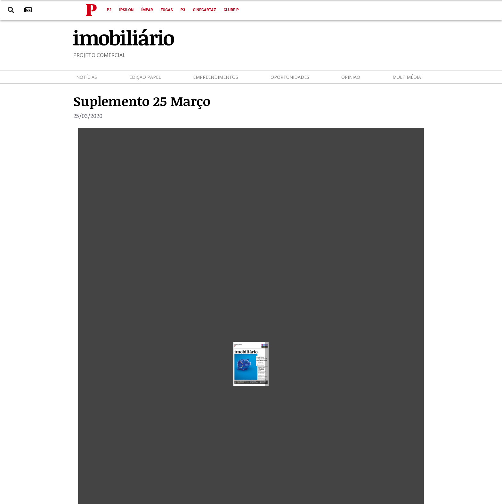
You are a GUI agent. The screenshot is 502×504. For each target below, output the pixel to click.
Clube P (231, 10)
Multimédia (407, 77)
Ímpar (147, 10)
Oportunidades (290, 77)
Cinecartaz (204, 10)
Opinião (350, 77)
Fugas (167, 10)
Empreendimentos (215, 77)
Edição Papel (145, 77)
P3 (183, 10)
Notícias (86, 77)
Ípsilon (126, 10)
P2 (109, 10)
